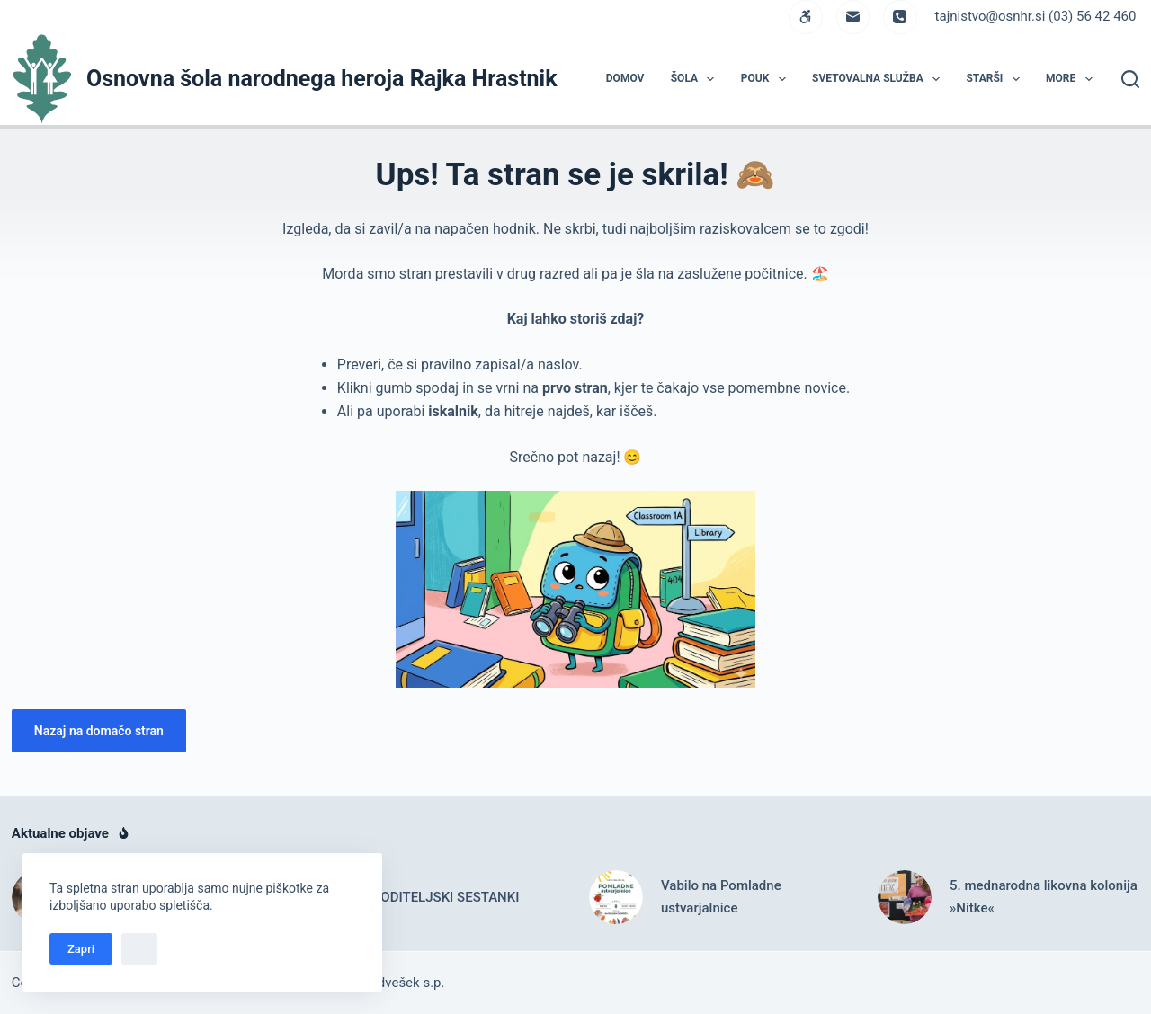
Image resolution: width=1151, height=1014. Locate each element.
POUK (767, 79)
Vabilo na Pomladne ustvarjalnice (721, 896)
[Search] (1130, 79)
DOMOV (625, 78)
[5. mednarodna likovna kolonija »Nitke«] (905, 897)
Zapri (80, 949)
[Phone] (900, 17)
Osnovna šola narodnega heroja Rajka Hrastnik (322, 79)
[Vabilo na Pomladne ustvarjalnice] (616, 897)
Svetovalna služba (879, 79)
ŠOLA (696, 79)
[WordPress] (806, 17)
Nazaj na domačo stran (99, 731)
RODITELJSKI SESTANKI (446, 897)
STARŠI (996, 79)
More (1073, 79)
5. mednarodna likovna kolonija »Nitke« (1044, 896)
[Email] (853, 17)
